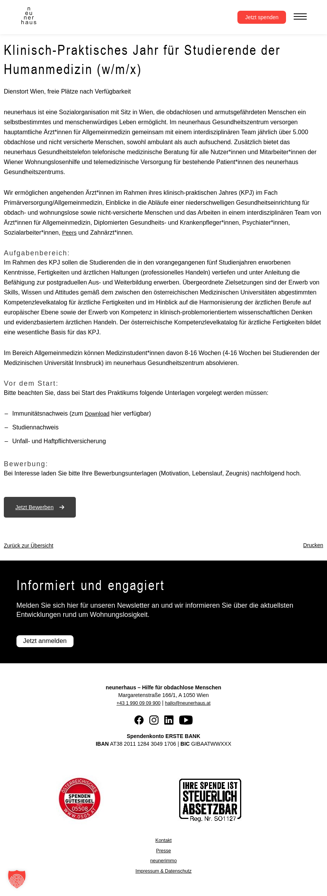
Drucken (313, 546)
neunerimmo (163, 861)
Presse (163, 851)
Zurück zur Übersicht (28, 546)
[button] (17, 879)
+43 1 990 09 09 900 (135, 704)
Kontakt (163, 841)
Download (98, 413)
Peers (70, 232)
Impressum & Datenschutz (163, 871)
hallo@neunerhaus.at (190, 704)
